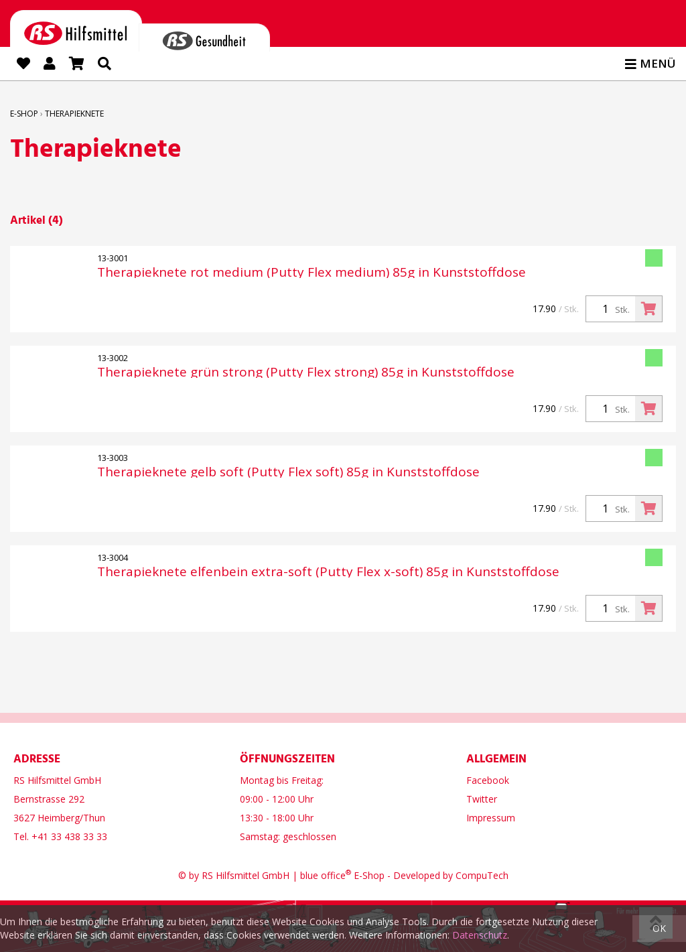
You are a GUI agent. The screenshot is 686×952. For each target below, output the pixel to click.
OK (659, 928)
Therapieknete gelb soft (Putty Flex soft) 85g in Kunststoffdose (288, 472)
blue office (325, 874)
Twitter (481, 798)
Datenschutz (479, 935)
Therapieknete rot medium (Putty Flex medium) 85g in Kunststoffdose (311, 272)
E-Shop (24, 113)
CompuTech (482, 874)
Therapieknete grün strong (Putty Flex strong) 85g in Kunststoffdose (305, 372)
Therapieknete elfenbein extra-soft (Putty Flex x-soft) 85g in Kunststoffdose (328, 571)
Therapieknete (74, 113)
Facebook (487, 779)
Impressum (490, 817)
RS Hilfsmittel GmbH (245, 874)
